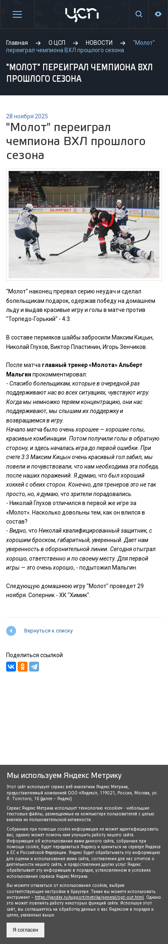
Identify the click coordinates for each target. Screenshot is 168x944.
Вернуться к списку (48, 631)
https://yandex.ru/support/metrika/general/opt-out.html (89, 897)
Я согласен (25, 930)
